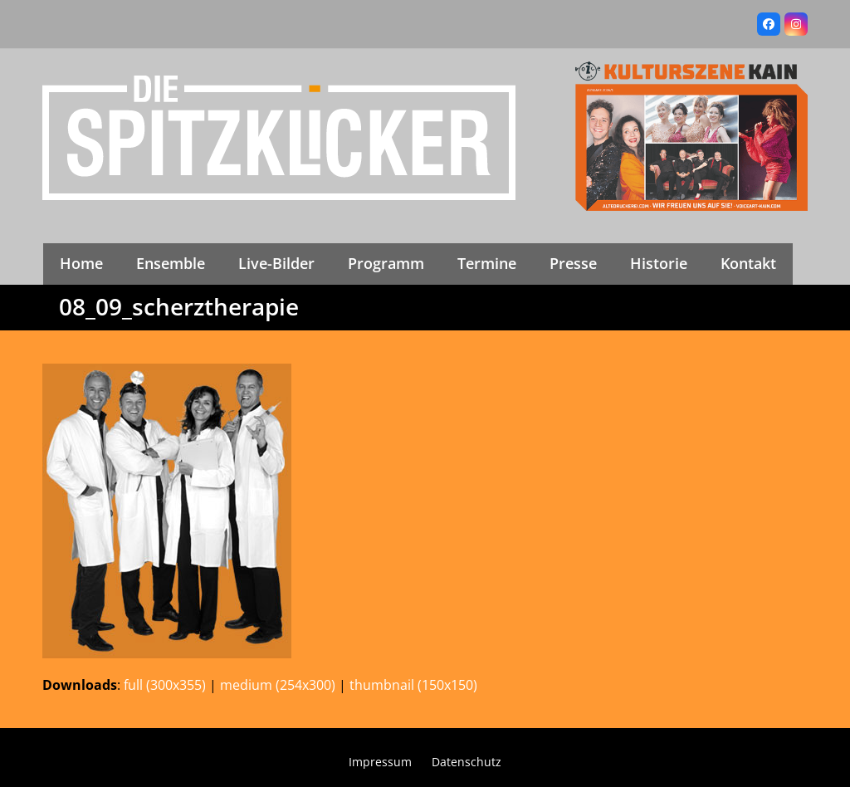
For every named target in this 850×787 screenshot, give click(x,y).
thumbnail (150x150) (413, 685)
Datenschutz (466, 762)
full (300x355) (165, 685)
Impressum (380, 762)
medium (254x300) (277, 685)
